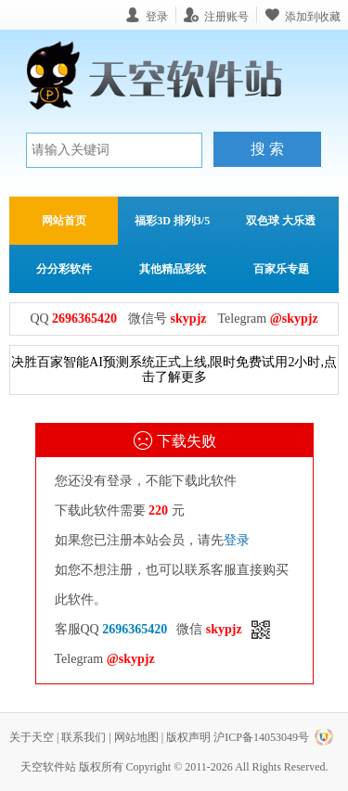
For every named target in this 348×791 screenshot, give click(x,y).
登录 (237, 540)
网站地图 (136, 737)
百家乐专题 (281, 268)
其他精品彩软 (172, 268)
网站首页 (64, 220)
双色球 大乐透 (281, 220)
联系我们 (83, 737)
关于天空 (31, 737)
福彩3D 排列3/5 (172, 220)
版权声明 (188, 737)
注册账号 (226, 16)
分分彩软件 (64, 268)
